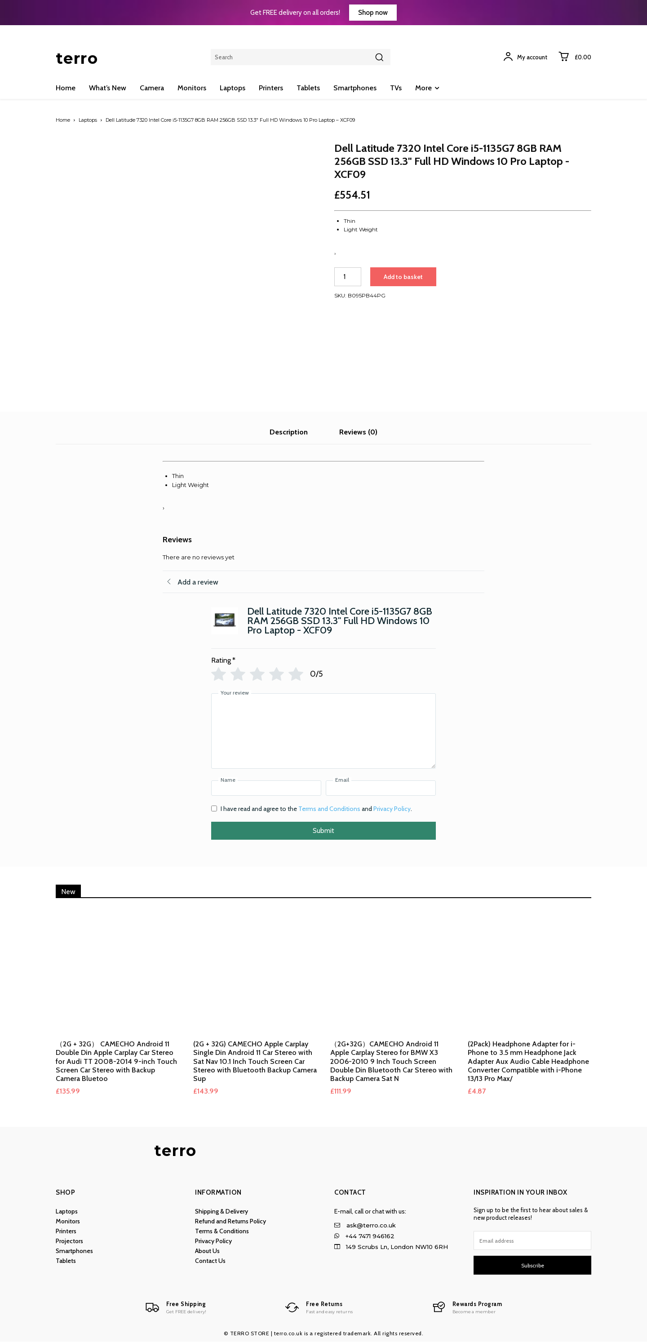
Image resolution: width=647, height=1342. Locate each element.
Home (63, 120)
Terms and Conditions (329, 809)
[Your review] (323, 731)
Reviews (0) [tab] (358, 432)
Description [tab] (289, 432)
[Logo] (173, 1307)
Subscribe (532, 1265)
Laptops (88, 120)
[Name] (266, 788)
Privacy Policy (392, 809)
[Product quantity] (347, 276)
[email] (532, 1240)
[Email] (381, 788)
